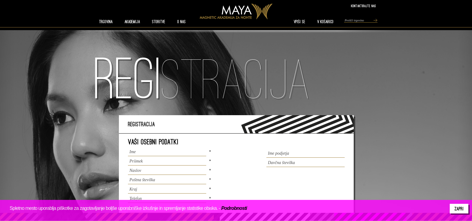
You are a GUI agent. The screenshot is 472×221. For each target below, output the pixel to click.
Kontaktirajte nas (363, 6)
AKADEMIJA (132, 22)
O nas (181, 22)
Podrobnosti (234, 208)
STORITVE (158, 22)
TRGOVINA (106, 22)
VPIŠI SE (299, 22)
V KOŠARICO (325, 22)
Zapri (459, 208)
